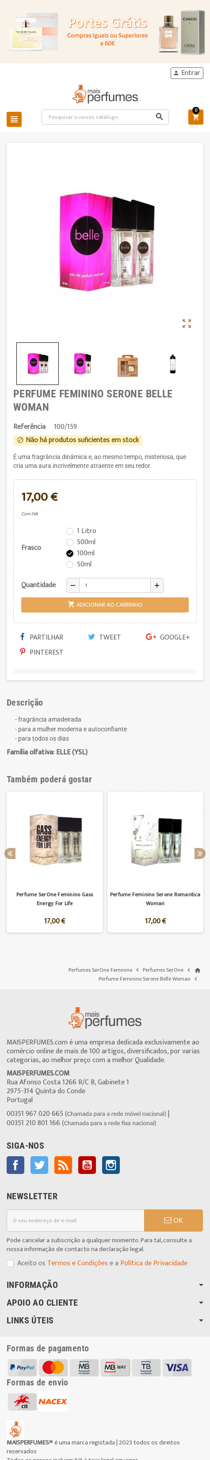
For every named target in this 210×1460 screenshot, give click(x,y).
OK (173, 1220)
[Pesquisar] (105, 117)
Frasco (31, 548)
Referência (29, 427)
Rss (63, 1165)
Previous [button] (9, 853)
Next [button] (200, 853)
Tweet (104, 638)
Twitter (39, 1165)
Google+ (168, 638)
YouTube (87, 1165)
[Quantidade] (115, 585)
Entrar (186, 73)
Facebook (15, 1165)
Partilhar (41, 638)
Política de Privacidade (153, 1263)
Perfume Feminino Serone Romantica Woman (155, 899)
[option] (54, 862)
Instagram (111, 1165)
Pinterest (42, 653)
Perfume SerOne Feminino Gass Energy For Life (54, 899)
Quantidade (38, 585)
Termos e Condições (77, 1263)
